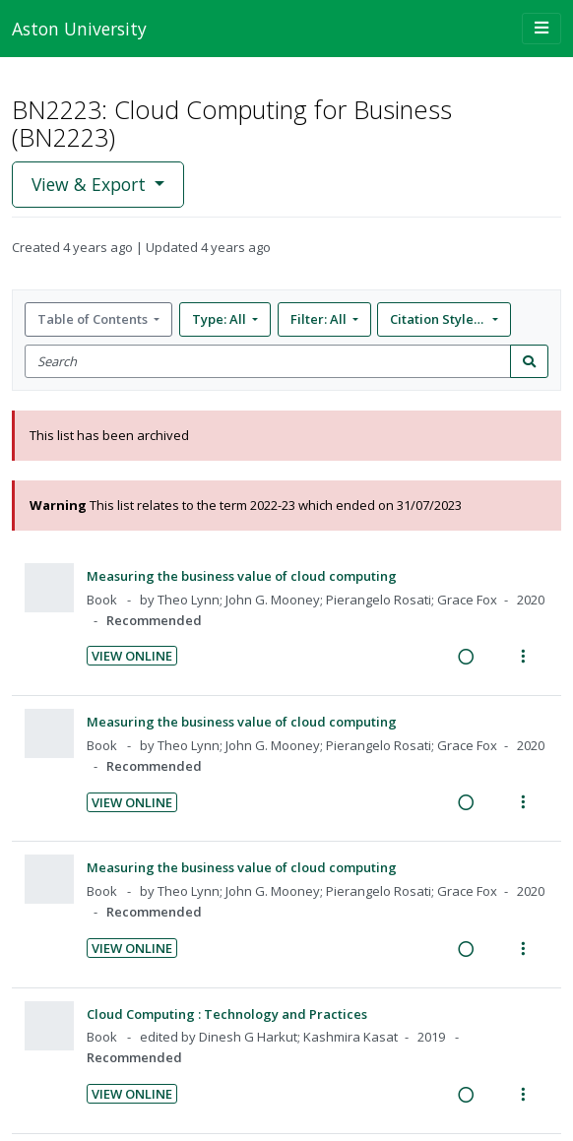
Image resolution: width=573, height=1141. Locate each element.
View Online (132, 656)
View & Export (91, 184)
